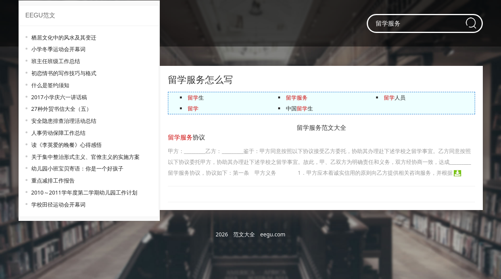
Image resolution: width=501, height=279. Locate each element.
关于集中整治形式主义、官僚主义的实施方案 (85, 156)
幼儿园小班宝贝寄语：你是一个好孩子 (77, 168)
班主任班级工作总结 (55, 61)
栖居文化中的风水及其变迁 (63, 37)
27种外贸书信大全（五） (61, 108)
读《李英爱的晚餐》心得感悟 (66, 144)
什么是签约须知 (50, 85)
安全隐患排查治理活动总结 (63, 120)
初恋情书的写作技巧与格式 (63, 73)
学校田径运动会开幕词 (58, 204)
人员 (394, 97)
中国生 (299, 108)
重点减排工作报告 (53, 180)
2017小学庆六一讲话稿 (59, 97)
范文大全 (244, 234)
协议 (186, 137)
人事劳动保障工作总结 (58, 132)
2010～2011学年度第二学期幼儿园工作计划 (84, 192)
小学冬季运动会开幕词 (58, 49)
